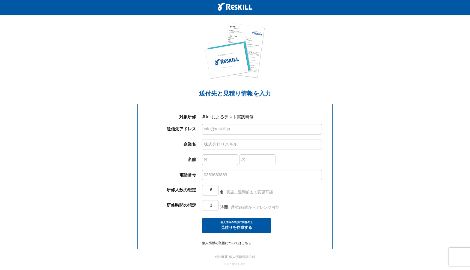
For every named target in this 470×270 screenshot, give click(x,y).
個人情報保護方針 (242, 257)
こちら (246, 243)
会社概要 (221, 257)
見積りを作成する (236, 225)
